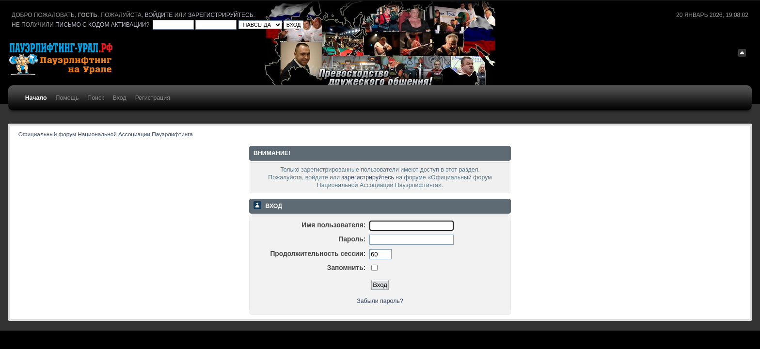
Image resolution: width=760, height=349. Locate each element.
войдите (159, 15)
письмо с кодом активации (100, 24)
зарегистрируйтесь (220, 15)
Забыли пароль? (380, 301)
